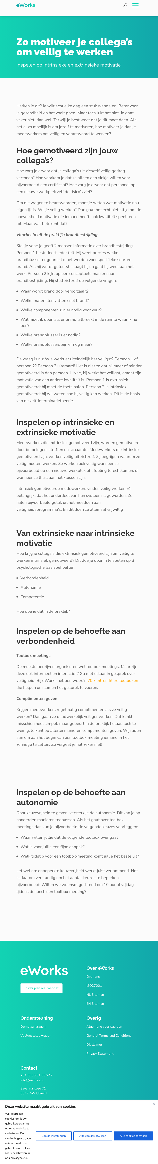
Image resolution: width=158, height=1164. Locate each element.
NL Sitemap (95, 994)
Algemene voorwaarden (104, 1026)
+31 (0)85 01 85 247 (36, 1075)
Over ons (93, 976)
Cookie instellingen (54, 1136)
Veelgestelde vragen (35, 1035)
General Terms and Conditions (108, 1035)
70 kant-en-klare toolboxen (113, 680)
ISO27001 (94, 985)
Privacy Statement (100, 1053)
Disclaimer (94, 1044)
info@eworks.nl (32, 1080)
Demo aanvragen (32, 1026)
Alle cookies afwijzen (92, 1136)
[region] (79, 1132)
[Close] (153, 1103)
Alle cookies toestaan (133, 1136)
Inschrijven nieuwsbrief (41, 988)
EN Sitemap (95, 1003)
